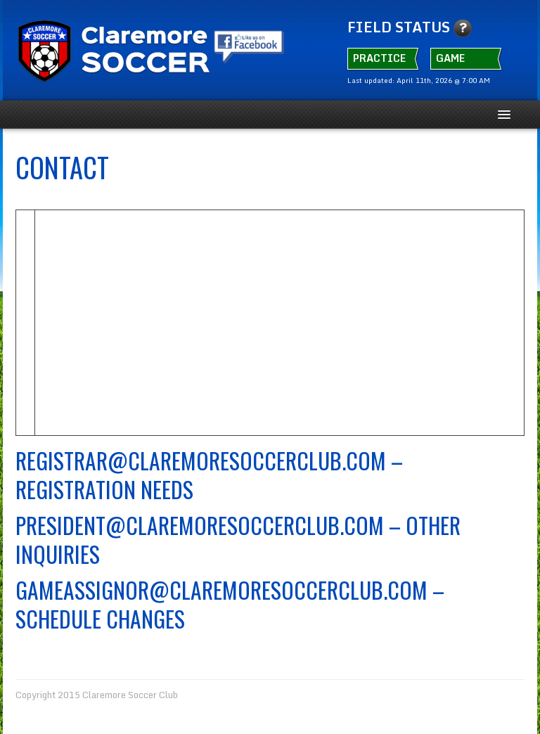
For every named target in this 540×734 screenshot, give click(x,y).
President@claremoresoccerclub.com (199, 524)
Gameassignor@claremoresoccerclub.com (221, 589)
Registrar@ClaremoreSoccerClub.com (200, 460)
